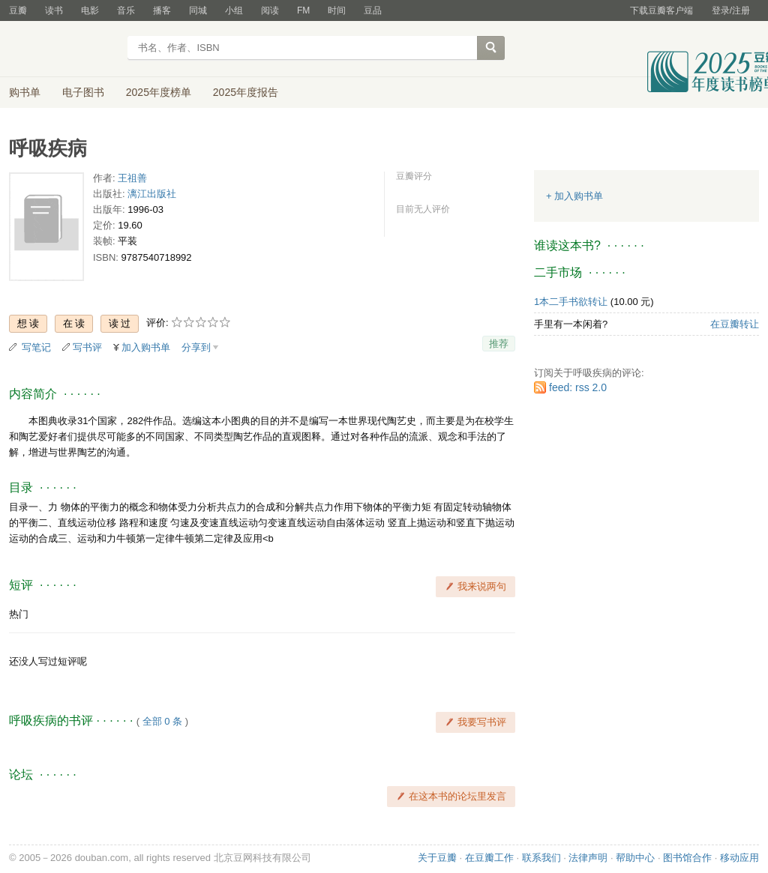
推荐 (498, 343)
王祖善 (132, 178)
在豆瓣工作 (489, 857)
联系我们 (541, 857)
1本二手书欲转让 (571, 301)
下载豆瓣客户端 (661, 10)
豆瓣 (18, 10)
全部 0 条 (162, 721)
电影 (90, 10)
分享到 (196, 347)
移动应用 (739, 857)
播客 (162, 10)
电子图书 (83, 92)
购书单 (24, 92)
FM (303, 10)
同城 (198, 10)
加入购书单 (146, 347)
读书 (54, 10)
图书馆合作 (687, 857)
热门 (18, 614)
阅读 (270, 10)
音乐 (126, 10)
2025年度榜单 (158, 92)
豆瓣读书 (63, 49)
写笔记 (36, 347)
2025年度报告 (245, 92)
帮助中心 (635, 857)
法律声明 (588, 857)
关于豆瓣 (437, 857)
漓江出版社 (152, 193)
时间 (337, 10)
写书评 (87, 347)
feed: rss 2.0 (578, 387)
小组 (234, 10)
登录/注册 (731, 10)
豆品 (373, 10)
